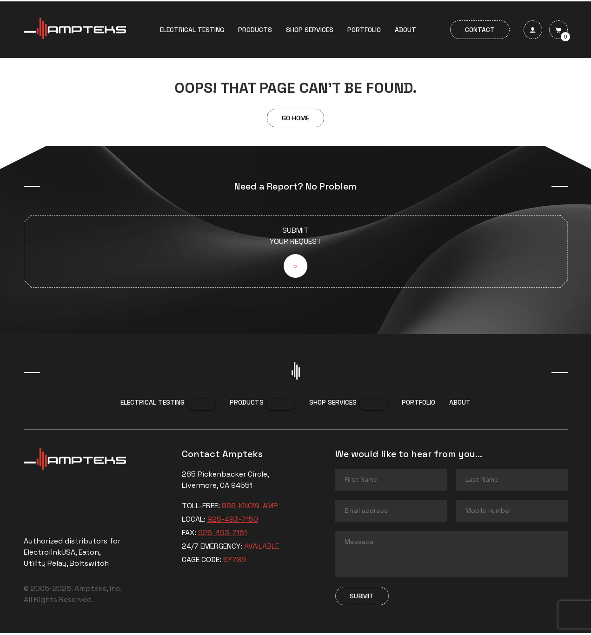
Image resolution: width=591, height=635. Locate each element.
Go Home (295, 118)
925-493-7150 (232, 521)
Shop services (309, 30)
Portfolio (364, 30)
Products (255, 30)
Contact (480, 30)
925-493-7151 (222, 534)
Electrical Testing (192, 30)
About (405, 30)
